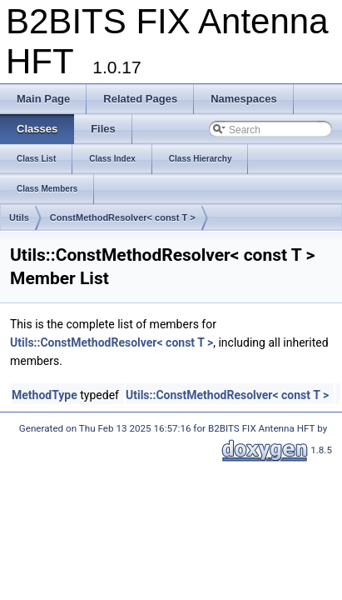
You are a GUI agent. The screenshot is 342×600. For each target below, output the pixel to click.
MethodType (44, 395)
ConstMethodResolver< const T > (123, 217)
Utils (19, 217)
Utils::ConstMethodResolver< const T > (111, 342)
